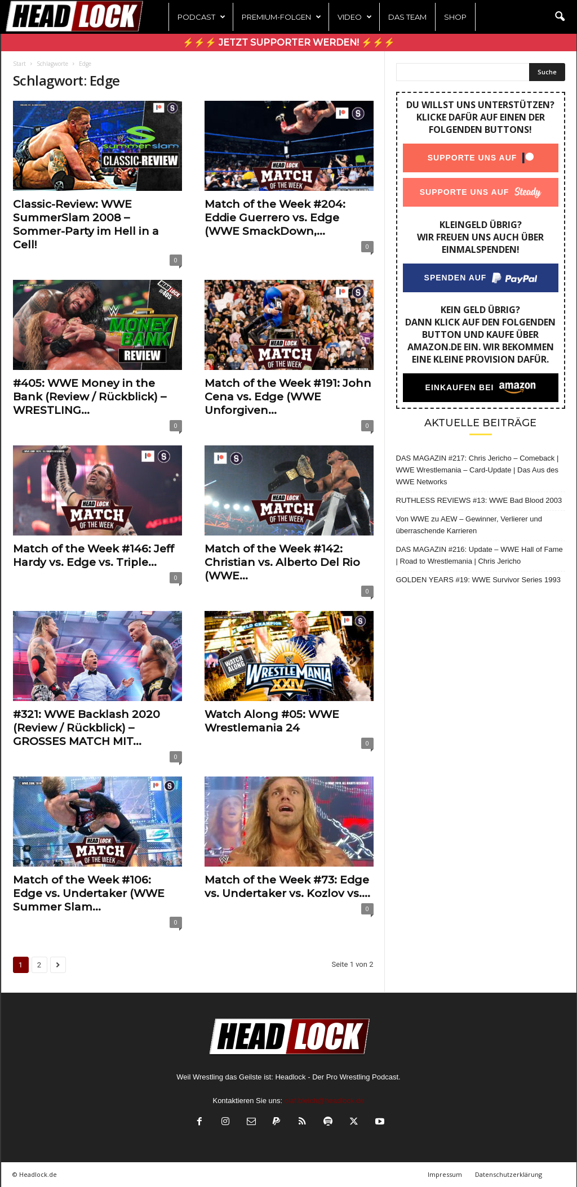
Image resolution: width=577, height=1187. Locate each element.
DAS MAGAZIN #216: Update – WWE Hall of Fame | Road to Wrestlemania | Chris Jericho (479, 555)
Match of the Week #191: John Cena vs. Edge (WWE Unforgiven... (288, 397)
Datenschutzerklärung (508, 1174)
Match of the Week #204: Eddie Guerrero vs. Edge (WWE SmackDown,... (275, 218)
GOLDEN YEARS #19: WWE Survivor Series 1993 (478, 579)
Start (19, 64)
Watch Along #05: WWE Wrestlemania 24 (272, 721)
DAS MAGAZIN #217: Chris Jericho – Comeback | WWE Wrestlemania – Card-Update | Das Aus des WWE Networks (477, 470)
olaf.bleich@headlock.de (325, 1100)
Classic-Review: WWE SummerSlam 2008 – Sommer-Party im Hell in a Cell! (86, 224)
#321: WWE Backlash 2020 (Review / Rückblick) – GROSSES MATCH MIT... (86, 728)
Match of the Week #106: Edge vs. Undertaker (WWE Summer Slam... (89, 893)
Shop (455, 16)
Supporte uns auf (472, 157)
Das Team (407, 16)
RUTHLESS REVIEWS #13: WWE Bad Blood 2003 (479, 500)
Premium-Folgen (281, 17)
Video (355, 17)
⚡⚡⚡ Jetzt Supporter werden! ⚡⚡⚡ (289, 42)
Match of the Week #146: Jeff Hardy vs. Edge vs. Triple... (93, 555)
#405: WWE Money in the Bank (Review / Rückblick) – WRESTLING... (89, 397)
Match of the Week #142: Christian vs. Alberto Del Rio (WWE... (282, 562)
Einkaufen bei (459, 387)
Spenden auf (455, 277)
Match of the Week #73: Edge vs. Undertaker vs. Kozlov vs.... (287, 886)
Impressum (445, 1174)
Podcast (201, 17)
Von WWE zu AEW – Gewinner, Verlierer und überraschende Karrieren (469, 525)
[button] (559, 17)
